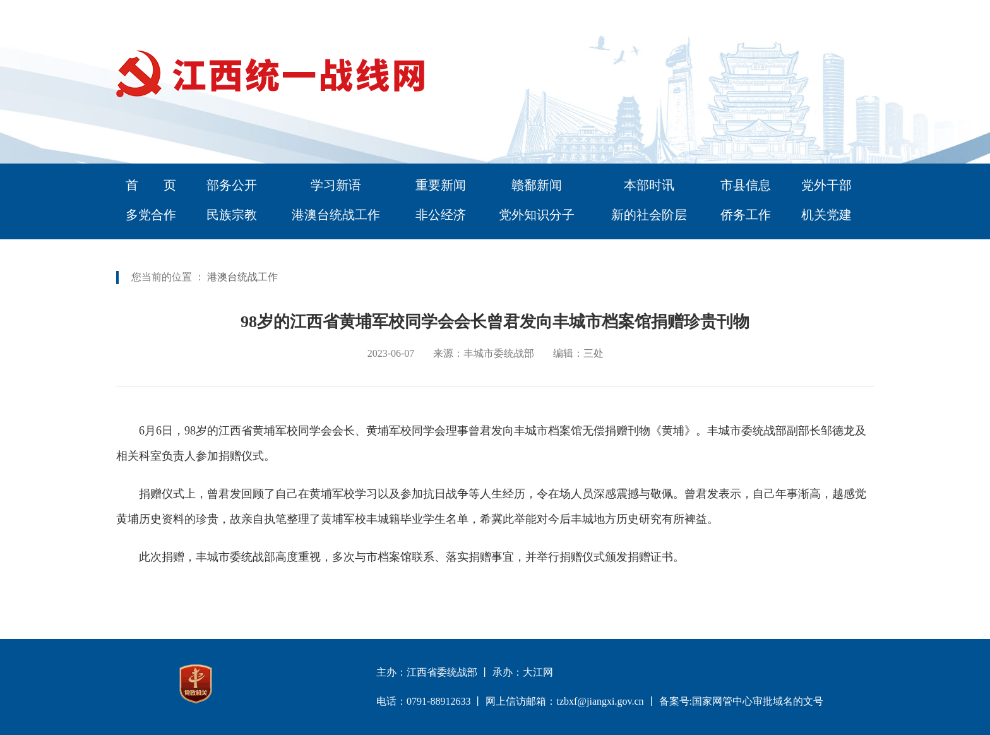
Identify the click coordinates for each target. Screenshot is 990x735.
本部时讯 (649, 185)
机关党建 (826, 215)
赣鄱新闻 (536, 185)
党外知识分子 (537, 215)
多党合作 (151, 215)
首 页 (151, 185)
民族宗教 (231, 215)
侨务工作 (745, 215)
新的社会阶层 (649, 215)
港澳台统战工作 (336, 215)
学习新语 (336, 185)
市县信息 (745, 185)
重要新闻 (440, 185)
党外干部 (826, 185)
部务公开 (231, 185)
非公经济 (440, 215)
